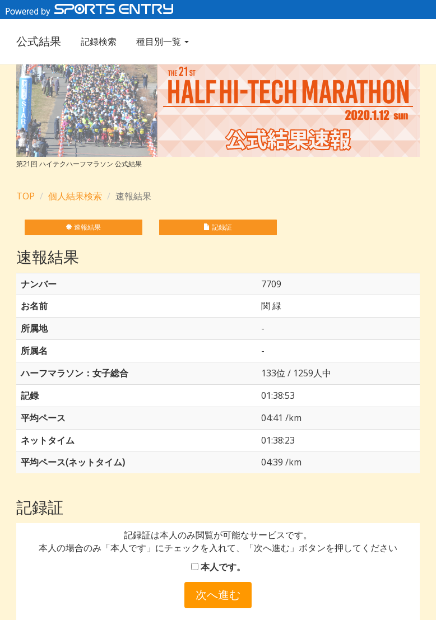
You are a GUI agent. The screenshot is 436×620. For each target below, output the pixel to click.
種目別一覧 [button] (162, 41)
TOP (25, 196)
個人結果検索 (75, 196)
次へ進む (218, 594)
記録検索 (99, 41)
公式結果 (38, 41)
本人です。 (218, 567)
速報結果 (83, 227)
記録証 (217, 227)
